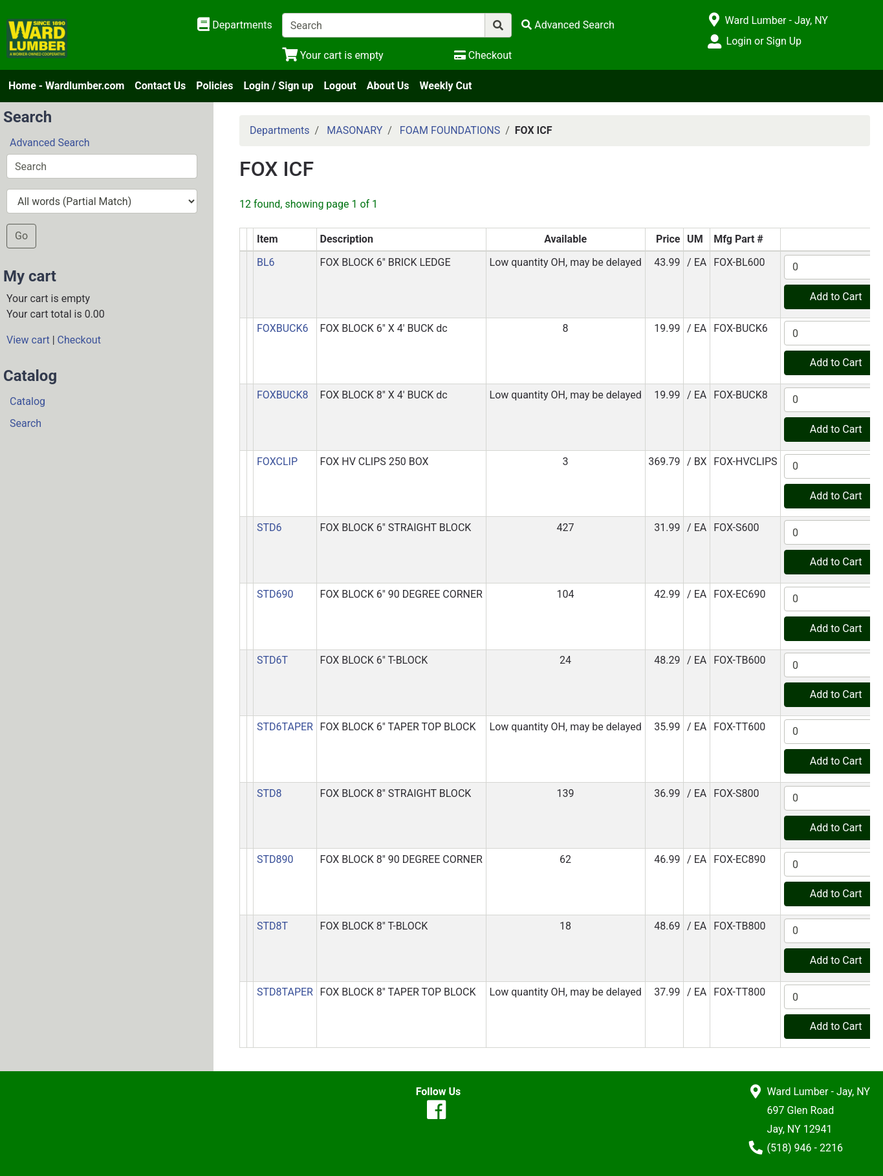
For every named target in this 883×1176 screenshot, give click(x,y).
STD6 (269, 527)
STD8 (269, 793)
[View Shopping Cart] (333, 55)
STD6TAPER (285, 727)
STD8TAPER (285, 992)
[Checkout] (483, 55)
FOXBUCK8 (283, 395)
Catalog (27, 401)
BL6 (266, 262)
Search (25, 423)
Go (21, 236)
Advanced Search (50, 142)
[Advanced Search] (568, 25)
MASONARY (354, 130)
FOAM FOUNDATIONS (450, 130)
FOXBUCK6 (283, 328)
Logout (339, 86)
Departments (280, 130)
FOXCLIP (277, 461)
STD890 (275, 859)
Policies (214, 86)
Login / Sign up (278, 86)
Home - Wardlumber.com (66, 86)
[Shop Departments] (234, 25)
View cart (28, 340)
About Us (388, 86)
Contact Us (160, 86)
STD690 (275, 594)
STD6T (272, 660)
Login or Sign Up (763, 41)
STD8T (272, 926)
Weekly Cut (446, 86)
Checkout (79, 340)
